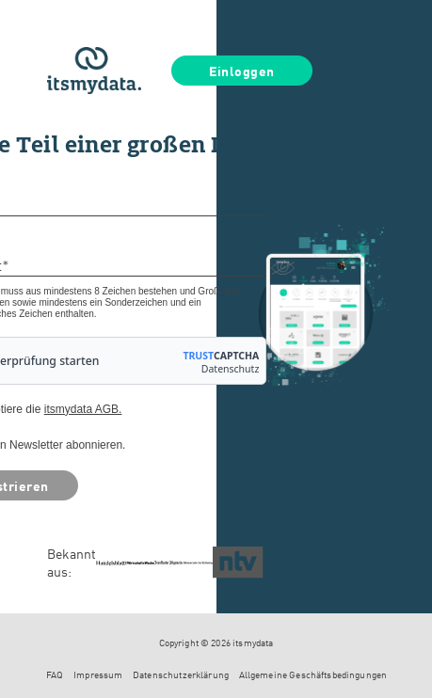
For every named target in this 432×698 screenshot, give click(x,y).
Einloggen (242, 70)
